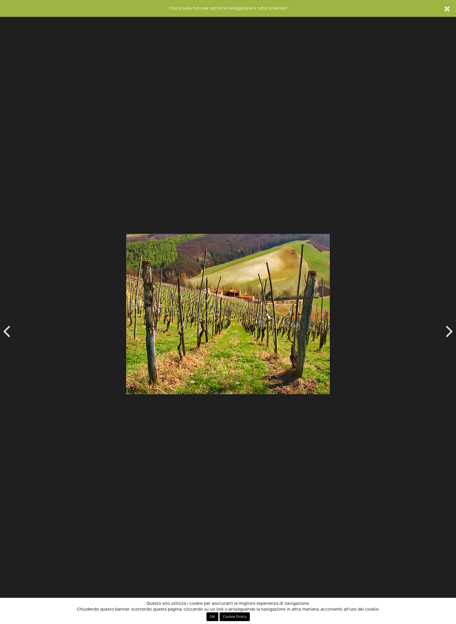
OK (212, 616)
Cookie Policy (235, 616)
